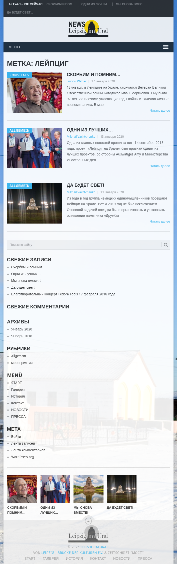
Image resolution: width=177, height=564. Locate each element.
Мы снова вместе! (25, 281)
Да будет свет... (20, 12)
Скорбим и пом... (60, 4)
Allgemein (18, 356)
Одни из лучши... (95, 4)
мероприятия (22, 363)
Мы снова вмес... (130, 4)
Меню (14, 47)
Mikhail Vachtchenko (81, 136)
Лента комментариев (28, 450)
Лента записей (23, 443)
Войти (16, 437)
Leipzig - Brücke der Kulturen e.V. (72, 553)
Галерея (18, 390)
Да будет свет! (85, 185)
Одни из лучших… (90, 129)
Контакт (17, 403)
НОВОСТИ (19, 410)
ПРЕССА (18, 417)
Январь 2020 (21, 329)
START (16, 383)
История (18, 396)
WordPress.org (22, 457)
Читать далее (160, 110)
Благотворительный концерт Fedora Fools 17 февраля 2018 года (63, 294)
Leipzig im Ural (94, 547)
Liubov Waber (76, 81)
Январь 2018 (21, 336)
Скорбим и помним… (93, 74)
